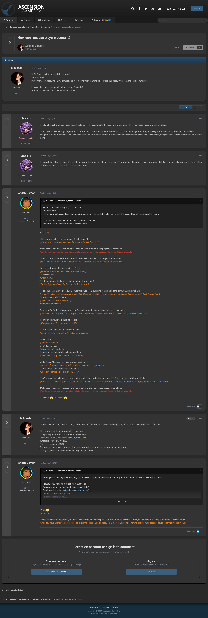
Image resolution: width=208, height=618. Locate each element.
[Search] (172, 20)
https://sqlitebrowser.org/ (51, 304)
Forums (9, 20)
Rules (115, 607)
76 (26, 218)
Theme (94, 607)
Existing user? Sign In (177, 9)
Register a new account (56, 572)
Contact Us (106, 607)
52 (17, 93)
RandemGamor (26, 192)
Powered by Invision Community (104, 614)
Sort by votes (185, 107)
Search (63, 20)
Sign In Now (151, 572)
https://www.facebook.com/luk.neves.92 (69, 437)
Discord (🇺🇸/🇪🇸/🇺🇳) (102, 20)
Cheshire (26, 118)
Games (26, 20)
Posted (39, 68)
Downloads (45, 20)
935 (23, 144)
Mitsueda (39, 46)
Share (176, 47)
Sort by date (198, 107)
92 (30, 144)
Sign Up (197, 9)
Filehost (80, 20)
